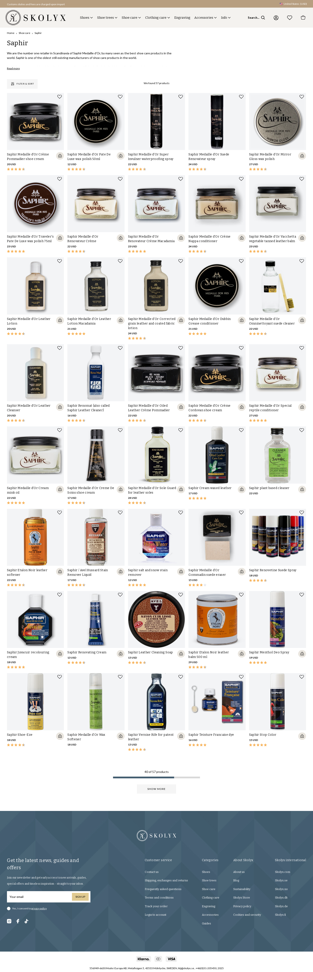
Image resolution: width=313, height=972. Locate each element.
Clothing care (155, 18)
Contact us (152, 872)
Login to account (155, 914)
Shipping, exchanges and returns (166, 880)
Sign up (80, 896)
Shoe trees (105, 18)
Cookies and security (247, 914)
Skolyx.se (281, 880)
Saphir (38, 33)
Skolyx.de (281, 906)
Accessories (203, 18)
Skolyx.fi (280, 914)
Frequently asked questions (163, 889)
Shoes (84, 18)
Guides (206, 923)
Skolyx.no (281, 889)
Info (224, 18)
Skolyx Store (241, 897)
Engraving (182, 18)
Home (10, 33)
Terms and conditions (159, 897)
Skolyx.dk (281, 897)
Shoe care (129, 18)
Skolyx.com (282, 872)
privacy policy (39, 908)
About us (239, 872)
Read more (13, 68)
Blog (236, 880)
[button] (34, 4)
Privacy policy (242, 906)
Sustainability (241, 889)
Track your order (156, 906)
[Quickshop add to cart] (60, 156)
